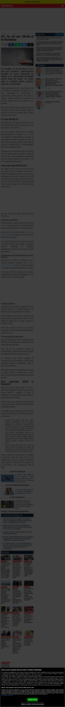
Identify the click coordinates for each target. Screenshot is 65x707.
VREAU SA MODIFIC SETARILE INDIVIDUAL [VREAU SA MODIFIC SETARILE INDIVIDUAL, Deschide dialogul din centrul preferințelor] (32, 704)
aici (11, 682)
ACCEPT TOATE (32, 699)
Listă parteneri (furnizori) (7, 695)
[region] (32, 687)
